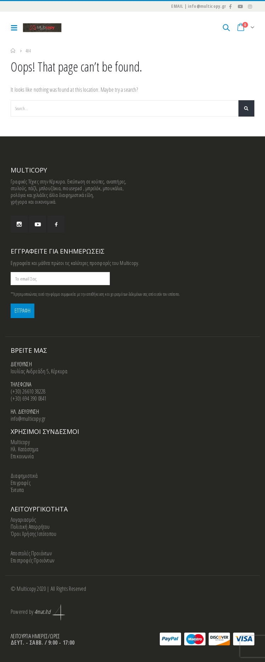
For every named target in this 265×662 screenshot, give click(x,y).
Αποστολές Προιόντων (31, 554)
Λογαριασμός (23, 520)
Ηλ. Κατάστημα (25, 449)
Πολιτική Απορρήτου (30, 527)
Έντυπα (17, 490)
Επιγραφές (20, 483)
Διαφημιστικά (24, 476)
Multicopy (20, 442)
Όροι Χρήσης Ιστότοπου (33, 534)
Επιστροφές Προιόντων (32, 561)
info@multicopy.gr (28, 419)
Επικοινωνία (22, 456)
